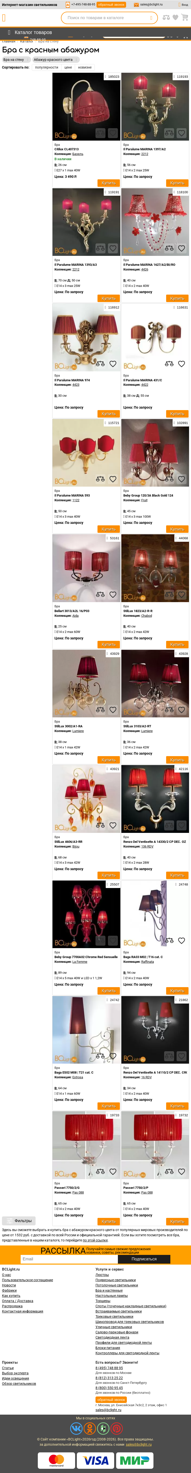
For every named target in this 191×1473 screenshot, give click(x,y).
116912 (112, 307)
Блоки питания (108, 1348)
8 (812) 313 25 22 (109, 1378)
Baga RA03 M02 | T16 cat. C (143, 957)
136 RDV (147, 846)
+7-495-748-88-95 (83, 4)
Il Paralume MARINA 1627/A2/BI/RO (149, 265)
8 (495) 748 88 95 (109, 1368)
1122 (75, 500)
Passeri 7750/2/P (135, 1188)
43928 (181, 654)
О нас (6, 1275)
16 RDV (146, 1077)
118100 (181, 192)
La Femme (79, 962)
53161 (113, 538)
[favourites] (113, 133)
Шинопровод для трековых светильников (130, 1322)
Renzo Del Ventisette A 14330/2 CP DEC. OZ (154, 842)
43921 (113, 769)
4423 (75, 385)
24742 (113, 1000)
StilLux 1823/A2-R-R (137, 611)
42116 (181, 769)
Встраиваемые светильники (119, 1311)
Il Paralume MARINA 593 (72, 495)
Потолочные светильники (117, 1285)
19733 (113, 1115)
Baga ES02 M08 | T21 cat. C (74, 1072)
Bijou (75, 846)
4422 (144, 385)
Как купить (11, 1296)
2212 (144, 154)
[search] (151, 18)
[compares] (100, 133)
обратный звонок (111, 4)
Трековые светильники (114, 1316)
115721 (112, 423)
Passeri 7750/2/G (67, 1188)
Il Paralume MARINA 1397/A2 (144, 149)
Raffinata (147, 962)
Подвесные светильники (116, 1280)
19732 (181, 1115)
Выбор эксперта (15, 1373)
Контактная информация (22, 1311)
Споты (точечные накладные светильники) (131, 1306)
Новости (9, 1285)
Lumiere (78, 731)
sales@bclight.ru (151, 4)
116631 (181, 307)
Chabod (146, 616)
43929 (113, 654)
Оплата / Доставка (17, 1301)
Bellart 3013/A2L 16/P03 (71, 611)
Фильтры (19, 1221)
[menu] (29, 33)
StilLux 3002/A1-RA (68, 726)
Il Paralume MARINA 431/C (142, 380)
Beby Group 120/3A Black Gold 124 (148, 495)
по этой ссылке (95, 1240)
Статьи (8, 1368)
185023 (112, 76)
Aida (75, 616)
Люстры (102, 1275)
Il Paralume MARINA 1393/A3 (75, 265)
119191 (112, 192)
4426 (144, 269)
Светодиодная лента (112, 1337)
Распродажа (12, 1306)
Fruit (144, 500)
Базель (77, 154)
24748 (181, 884)
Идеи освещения (15, 1378)
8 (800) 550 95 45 (109, 1388)
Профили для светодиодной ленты (124, 1343)
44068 (181, 538)
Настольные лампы (112, 1296)
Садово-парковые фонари (117, 1332)
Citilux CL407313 (66, 149)
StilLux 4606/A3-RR (68, 842)
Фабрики (9, 1290)
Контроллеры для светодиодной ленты (127, 1353)
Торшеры (103, 1301)
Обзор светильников (19, 1384)
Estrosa (77, 1077)
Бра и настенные (109, 1290)
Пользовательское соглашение (27, 1280)
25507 (113, 884)
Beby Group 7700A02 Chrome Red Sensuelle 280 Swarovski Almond (102, 957)
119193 (181, 76)
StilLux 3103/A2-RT (137, 726)
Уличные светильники (114, 1327)
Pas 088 (78, 1192)
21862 (181, 1000)
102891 (181, 423)
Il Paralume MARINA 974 (72, 380)
